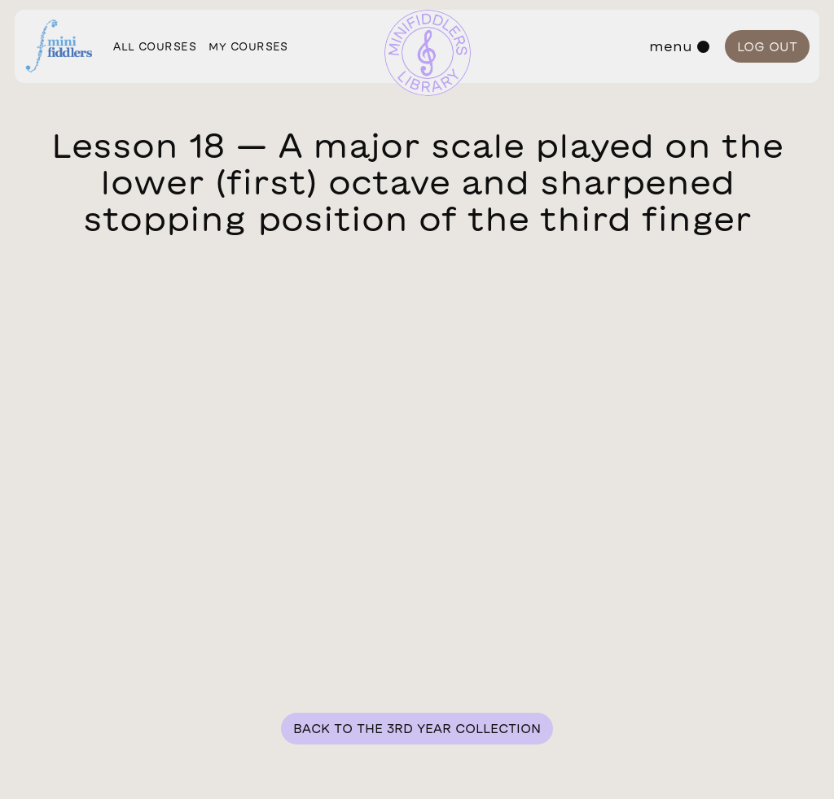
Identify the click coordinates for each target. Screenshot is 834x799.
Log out (767, 47)
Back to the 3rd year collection (417, 729)
